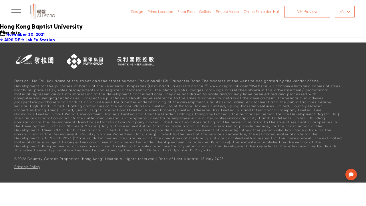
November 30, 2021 (25, 34)
